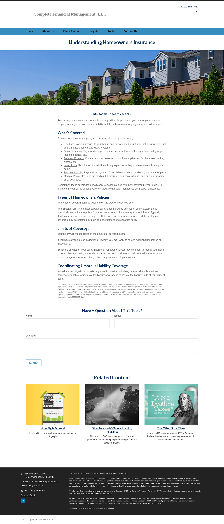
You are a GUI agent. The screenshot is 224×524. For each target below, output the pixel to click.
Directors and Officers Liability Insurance (112, 430)
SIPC (170, 498)
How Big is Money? (53, 428)
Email (117, 315)
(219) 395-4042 (188, 6)
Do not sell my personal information (98, 493)
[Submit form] (34, 363)
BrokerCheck (123, 473)
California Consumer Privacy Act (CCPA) (147, 491)
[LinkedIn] (197, 11)
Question (31, 335)
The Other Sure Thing (171, 428)
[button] (48, 31)
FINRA (164, 498)
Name (29, 315)
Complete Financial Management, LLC (70, 14)
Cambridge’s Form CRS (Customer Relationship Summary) (91, 508)
